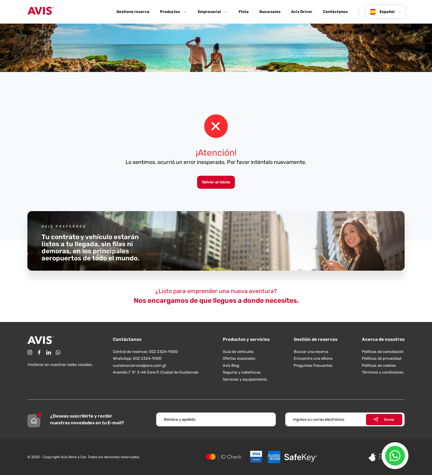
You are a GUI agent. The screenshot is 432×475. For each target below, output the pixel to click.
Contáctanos (335, 11)
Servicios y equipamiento (245, 379)
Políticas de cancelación (383, 351)
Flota (244, 11)
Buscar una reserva (311, 351)
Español (385, 12)
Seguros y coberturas (242, 372)
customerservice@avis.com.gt (139, 365)
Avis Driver (301, 11)
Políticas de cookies (379, 365)
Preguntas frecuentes (313, 365)
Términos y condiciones (382, 372)
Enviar (384, 420)
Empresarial (213, 11)
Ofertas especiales (239, 358)
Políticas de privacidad (381, 358)
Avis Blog (231, 365)
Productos (173, 11)
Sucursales (270, 11)
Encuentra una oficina (313, 358)
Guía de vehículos (238, 351)
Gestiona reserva (132, 11)
